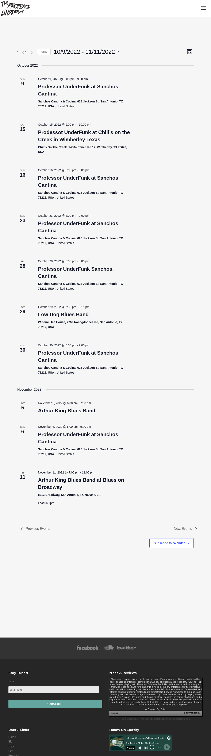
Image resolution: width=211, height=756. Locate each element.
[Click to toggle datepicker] (86, 52)
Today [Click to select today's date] (44, 51)
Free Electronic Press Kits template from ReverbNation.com (155, 718)
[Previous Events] (23, 52)
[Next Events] (31, 52)
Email (13, 681)
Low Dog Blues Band (63, 314)
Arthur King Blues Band (66, 410)
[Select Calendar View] (189, 52)
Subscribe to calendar (169, 543)
